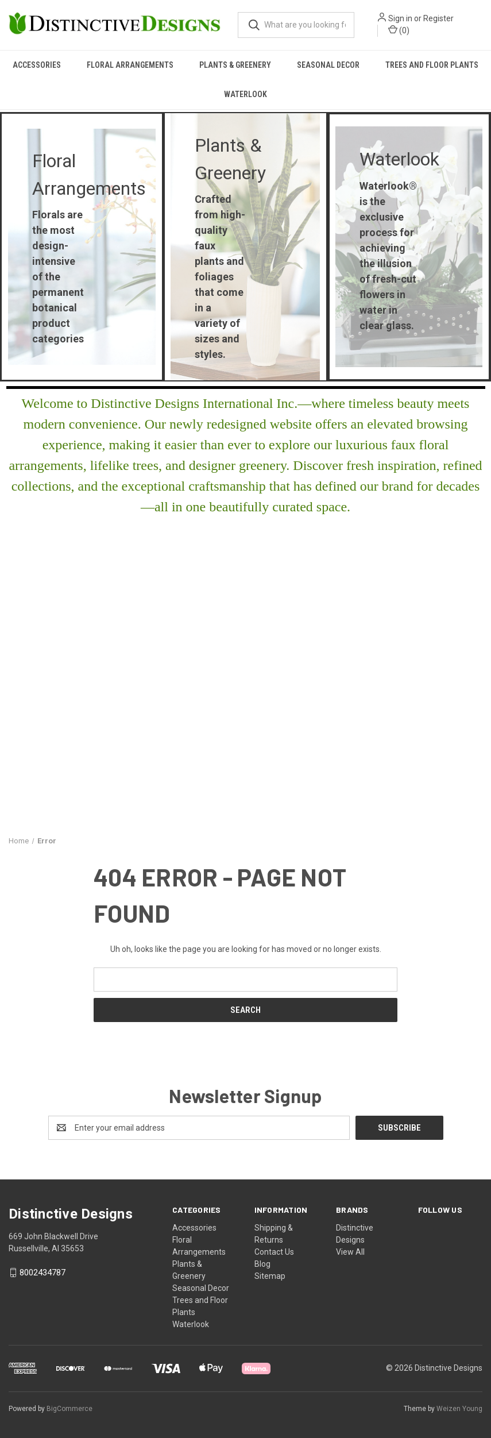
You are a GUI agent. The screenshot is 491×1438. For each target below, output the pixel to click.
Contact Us (274, 1251)
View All (350, 1251)
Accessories (37, 65)
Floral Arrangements (130, 65)
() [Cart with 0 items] (398, 30)
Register (438, 18)
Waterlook (245, 94)
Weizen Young (459, 1409)
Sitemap (269, 1276)
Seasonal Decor (328, 65)
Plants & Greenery (235, 65)
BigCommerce (69, 1409)
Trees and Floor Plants (431, 65)
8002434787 (42, 1272)
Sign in (400, 18)
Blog (262, 1264)
